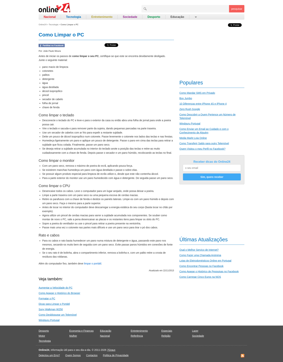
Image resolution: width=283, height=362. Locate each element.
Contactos (91, 355)
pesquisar (236, 8)
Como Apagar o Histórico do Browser (59, 293)
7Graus (111, 349)
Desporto (153, 16)
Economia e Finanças (81, 330)
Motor (42, 335)
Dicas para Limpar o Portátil (54, 303)
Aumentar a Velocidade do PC (56, 287)
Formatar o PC (47, 298)
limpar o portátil (92, 263)
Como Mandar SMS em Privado (197, 92)
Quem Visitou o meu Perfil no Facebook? (202, 148)
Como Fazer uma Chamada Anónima (200, 255)
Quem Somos (73, 355)
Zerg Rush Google (189, 109)
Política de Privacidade (116, 355)
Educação (177, 16)
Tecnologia (73, 16)
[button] (195, 17)
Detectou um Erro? (49, 355)
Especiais (166, 330)
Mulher (73, 335)
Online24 (43, 24)
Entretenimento (101, 16)
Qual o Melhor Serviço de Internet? (199, 249)
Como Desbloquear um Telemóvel (58, 314)
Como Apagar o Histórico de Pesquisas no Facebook (209, 271)
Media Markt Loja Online (193, 138)
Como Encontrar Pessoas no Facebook (201, 266)
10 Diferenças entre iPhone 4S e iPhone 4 (203, 103)
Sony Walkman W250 (51, 309)
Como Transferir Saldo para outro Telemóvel (204, 143)
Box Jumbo (185, 98)
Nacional (50, 16)
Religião (166, 335)
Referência (137, 335)
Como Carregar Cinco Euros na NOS (200, 276)
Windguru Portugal (49, 320)
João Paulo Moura (52, 51)
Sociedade (130, 16)
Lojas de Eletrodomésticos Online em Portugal (205, 260)
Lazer (195, 330)
